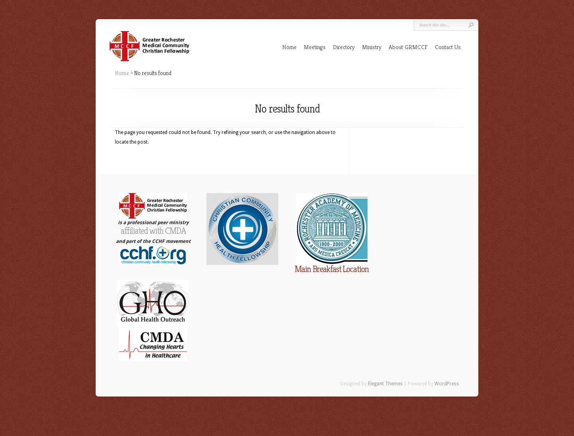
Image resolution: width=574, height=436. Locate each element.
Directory (344, 47)
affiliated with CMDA (153, 230)
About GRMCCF (408, 47)
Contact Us (448, 47)
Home (289, 47)
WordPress (446, 384)
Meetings (315, 47)
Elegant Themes (385, 384)
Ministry (371, 47)
